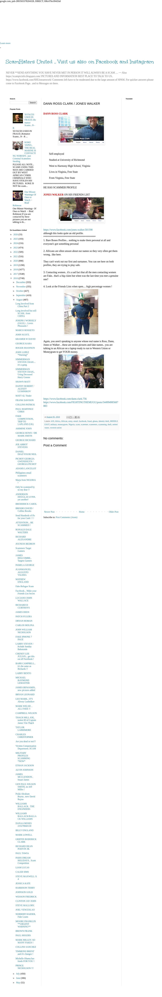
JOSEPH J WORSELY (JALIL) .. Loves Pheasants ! (26, 323)
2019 (16, 265)
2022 (16, 252)
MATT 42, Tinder (24, 396)
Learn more (5, 43)
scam (78, 424)
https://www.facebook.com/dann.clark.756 (65, 398)
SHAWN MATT (23, 381)
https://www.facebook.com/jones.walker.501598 (68, 229)
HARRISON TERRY (25, 888)
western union (55, 428)
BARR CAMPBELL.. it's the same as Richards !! (25, 666)
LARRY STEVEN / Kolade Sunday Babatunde (25, 646)
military (53, 424)
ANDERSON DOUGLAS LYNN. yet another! (26, 497)
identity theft (104, 421)
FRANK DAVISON (25, 400)
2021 (16, 256)
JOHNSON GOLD (24, 892)
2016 (16, 278)
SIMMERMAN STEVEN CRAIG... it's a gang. (26, 362)
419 (52, 421)
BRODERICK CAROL (26, 504)
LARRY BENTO (23, 673)
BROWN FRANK (24, 931)
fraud (89, 421)
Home (82, 512)
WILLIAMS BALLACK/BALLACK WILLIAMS (26, 816)
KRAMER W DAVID (25, 339)
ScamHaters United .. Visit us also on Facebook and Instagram (80, 61)
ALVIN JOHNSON (24, 770)
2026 (16, 234)
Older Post (113, 512)
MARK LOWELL (24, 835)
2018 (16, 269)
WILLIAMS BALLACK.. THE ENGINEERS (25, 806)
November (21, 286)
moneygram (63, 424)
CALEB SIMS (22, 872)
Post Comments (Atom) (66, 517)
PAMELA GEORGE (25, 565)
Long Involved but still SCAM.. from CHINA (26, 313)
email (75, 421)
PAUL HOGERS (23, 935)
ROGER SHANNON (25, 348)
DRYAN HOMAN (24, 621)
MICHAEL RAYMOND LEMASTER (23, 680)
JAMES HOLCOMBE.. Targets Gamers (24, 558)
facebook (82, 421)
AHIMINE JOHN (24, 428)
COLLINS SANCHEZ (26, 947)
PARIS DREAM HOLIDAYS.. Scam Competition (26, 860)
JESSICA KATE (23, 883)
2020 (16, 261)
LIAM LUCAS (22, 867)
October (20, 291)
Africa (57, 421)
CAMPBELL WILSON (26, 713)
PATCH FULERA (24, 616)
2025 (16, 239)
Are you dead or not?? (26, 741)
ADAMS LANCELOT (26, 468)
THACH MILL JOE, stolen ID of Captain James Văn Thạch (26, 720)
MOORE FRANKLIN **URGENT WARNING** (26, 924)
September (21, 295)
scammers (93, 424)
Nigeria (72, 424)
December (21, 282)
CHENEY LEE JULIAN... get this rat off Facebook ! (25, 656)
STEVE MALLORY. (25, 905)
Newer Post (49, 512)
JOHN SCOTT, (22, 334)
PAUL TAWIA (22, 853)
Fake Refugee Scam (25, 586)
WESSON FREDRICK (26, 896)
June (18, 978)
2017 (16, 274)
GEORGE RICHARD (25, 440)
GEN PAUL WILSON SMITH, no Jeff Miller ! (26, 787)
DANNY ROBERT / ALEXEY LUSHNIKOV (25, 389)
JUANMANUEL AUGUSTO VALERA (23, 572)
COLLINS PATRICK (25, 404)
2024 (16, 243)
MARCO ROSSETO (25, 330)
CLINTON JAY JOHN (26, 901)
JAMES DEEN (22, 612)
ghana (95, 421)
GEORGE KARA (24, 343)
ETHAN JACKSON (25, 765)
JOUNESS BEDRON (25, 544)
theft (109, 424)
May (18, 982)
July (18, 973)
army (70, 421)
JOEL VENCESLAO (25, 910)
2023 (16, 247)
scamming (102, 424)
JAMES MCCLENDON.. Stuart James (24, 777)
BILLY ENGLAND (24, 830)
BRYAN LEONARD (25, 694)
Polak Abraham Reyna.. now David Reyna (25, 796)
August (19, 299)
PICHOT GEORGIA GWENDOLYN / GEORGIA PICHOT (26, 461)
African (64, 421)
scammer (84, 424)
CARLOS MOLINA (25, 625)
